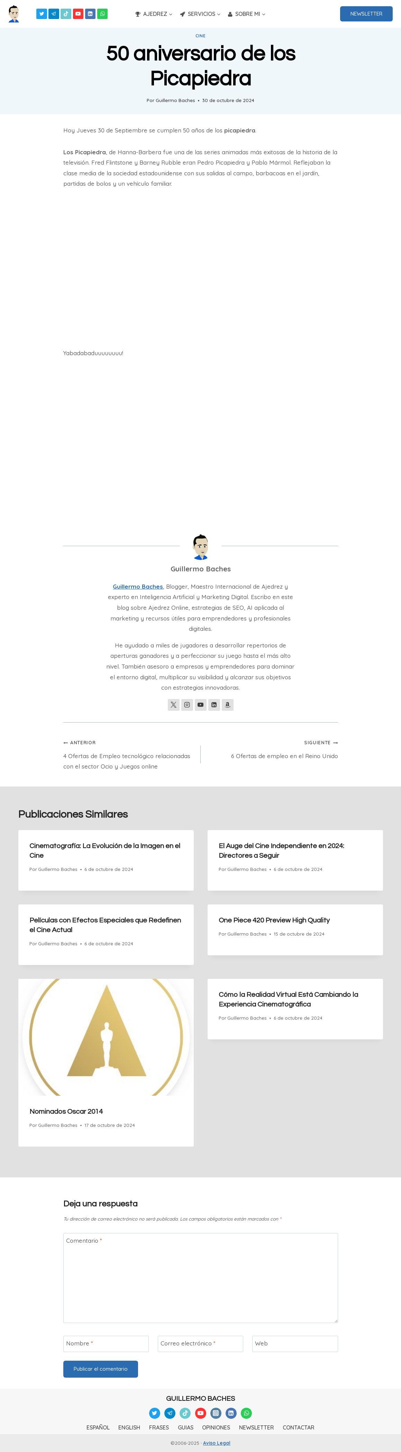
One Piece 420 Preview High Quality (274, 920)
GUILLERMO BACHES (200, 1398)
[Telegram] (53, 14)
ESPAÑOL (98, 1427)
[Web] (295, 1344)
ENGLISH (129, 1427)
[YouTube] (78, 14)
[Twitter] (41, 14)
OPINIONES (216, 1427)
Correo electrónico (188, 1343)
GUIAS (185, 1427)
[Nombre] (106, 1344)
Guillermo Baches (175, 100)
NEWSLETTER (366, 13)
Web (261, 1343)
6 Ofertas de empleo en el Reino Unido (272, 748)
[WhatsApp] (102, 14)
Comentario (84, 1240)
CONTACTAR (299, 1427)
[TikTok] (66, 14)
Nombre (79, 1343)
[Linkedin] (90, 14)
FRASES (159, 1427)
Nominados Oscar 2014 (66, 1111)
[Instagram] (216, 1413)
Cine (200, 35)
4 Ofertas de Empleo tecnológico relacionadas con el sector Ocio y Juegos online (129, 753)
